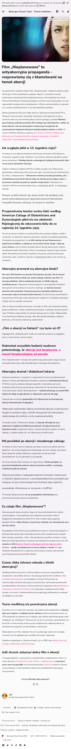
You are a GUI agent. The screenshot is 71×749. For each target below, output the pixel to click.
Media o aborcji (44, 707)
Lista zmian (7, 740)
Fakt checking (56, 707)
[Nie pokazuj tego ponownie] (67, 2)
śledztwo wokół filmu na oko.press (57, 19)
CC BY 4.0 (43, 736)
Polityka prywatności (57, 736)
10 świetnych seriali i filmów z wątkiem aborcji (35, 661)
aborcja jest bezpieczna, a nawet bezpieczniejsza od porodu (31, 352)
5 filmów (47, 664)
